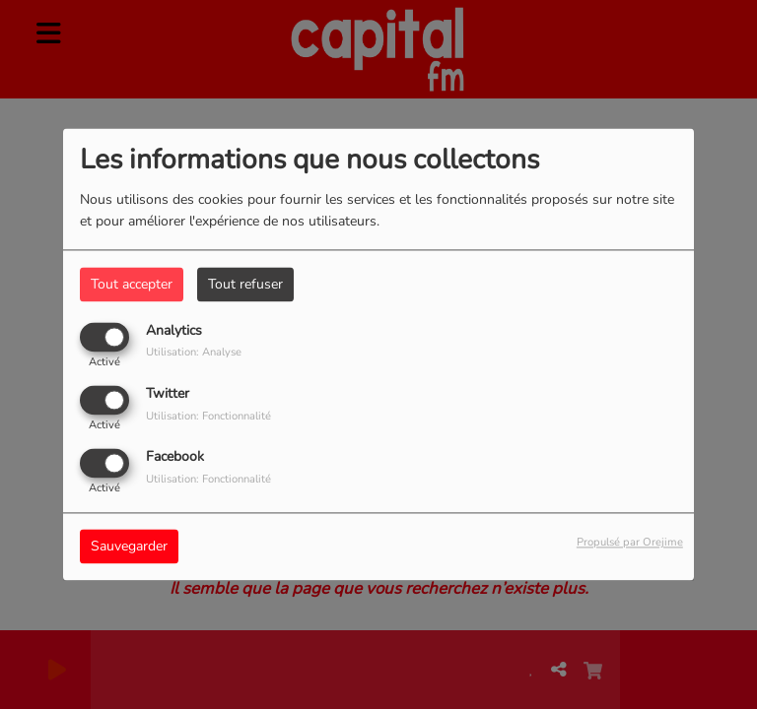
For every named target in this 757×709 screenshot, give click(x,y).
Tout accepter (131, 284)
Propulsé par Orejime (630, 543)
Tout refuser (245, 284)
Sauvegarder (129, 547)
